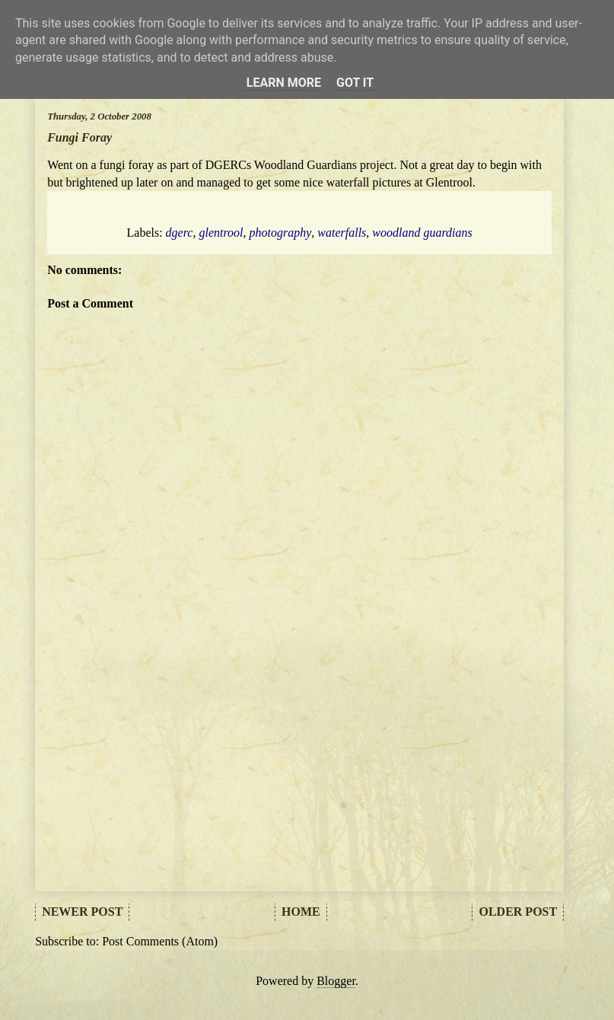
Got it (355, 82)
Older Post (518, 911)
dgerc (179, 232)
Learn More (284, 82)
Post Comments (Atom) (160, 941)
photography (281, 232)
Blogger (336, 980)
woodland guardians (422, 232)
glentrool (221, 232)
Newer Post (82, 911)
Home (301, 911)
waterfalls (341, 232)
